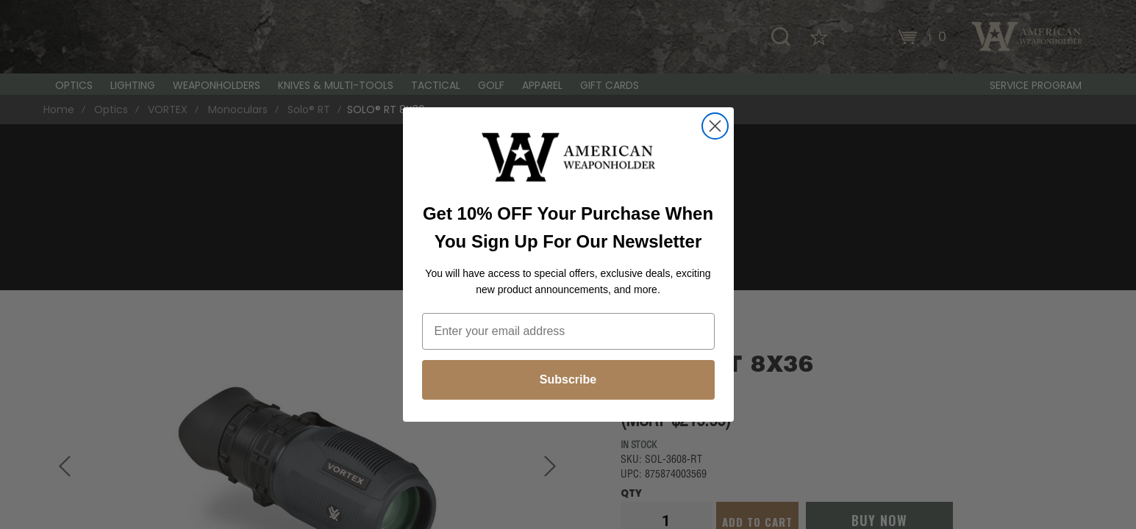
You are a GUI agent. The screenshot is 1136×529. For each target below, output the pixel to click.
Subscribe (568, 379)
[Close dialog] (715, 126)
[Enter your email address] (568, 331)
